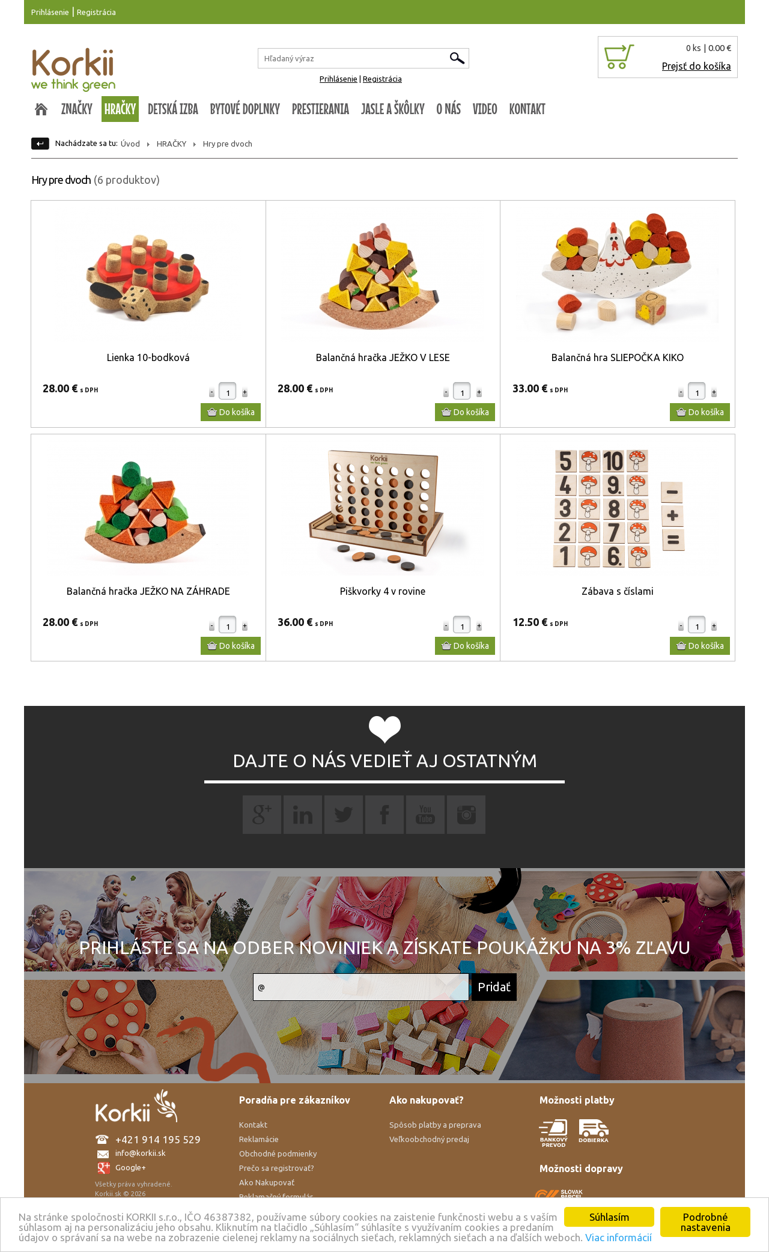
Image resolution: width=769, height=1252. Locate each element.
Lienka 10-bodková (148, 357)
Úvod (130, 143)
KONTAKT (527, 108)
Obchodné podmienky (278, 1153)
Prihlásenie (50, 12)
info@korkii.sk (140, 1153)
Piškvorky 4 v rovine (382, 591)
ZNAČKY (77, 108)
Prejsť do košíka (696, 66)
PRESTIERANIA (320, 108)
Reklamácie (259, 1139)
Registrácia (96, 12)
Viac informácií (618, 1237)
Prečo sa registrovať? (276, 1168)
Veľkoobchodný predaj (429, 1139)
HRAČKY (120, 108)
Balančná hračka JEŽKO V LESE (383, 357)
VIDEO (485, 108)
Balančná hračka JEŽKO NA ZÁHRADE (148, 591)
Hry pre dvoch (227, 143)
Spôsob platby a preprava (435, 1124)
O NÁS (449, 108)
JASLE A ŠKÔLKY (393, 108)
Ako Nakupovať (266, 1182)
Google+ (130, 1167)
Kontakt (253, 1124)
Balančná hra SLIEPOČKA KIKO (618, 357)
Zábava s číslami (618, 591)
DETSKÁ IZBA (173, 108)
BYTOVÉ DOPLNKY (245, 108)
